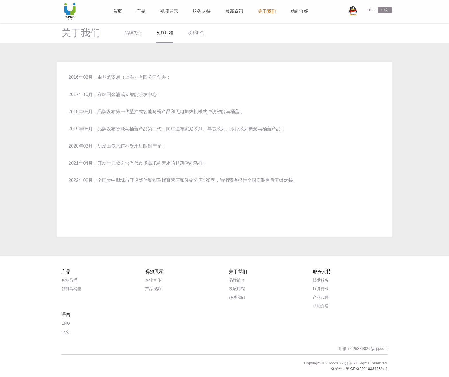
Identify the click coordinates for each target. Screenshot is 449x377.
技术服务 (321, 280)
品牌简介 (133, 32)
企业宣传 (153, 280)
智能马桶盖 (71, 288)
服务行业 (321, 288)
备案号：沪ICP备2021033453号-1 (359, 368)
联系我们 (196, 32)
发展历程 (164, 32)
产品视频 (153, 288)
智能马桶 (69, 280)
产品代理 (321, 297)
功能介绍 (321, 306)
